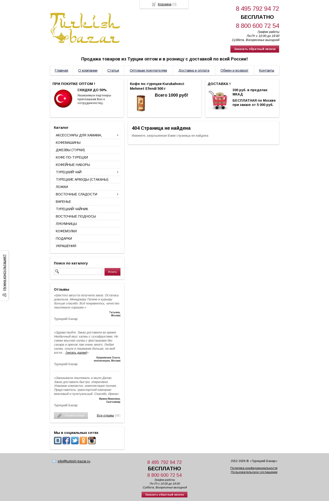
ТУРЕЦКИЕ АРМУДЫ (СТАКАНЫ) (82, 179)
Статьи (113, 70)
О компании (87, 70)
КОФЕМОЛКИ (66, 231)
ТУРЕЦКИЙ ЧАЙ (68, 172)
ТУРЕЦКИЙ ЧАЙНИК (72, 209)
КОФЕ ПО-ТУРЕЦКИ (72, 157)
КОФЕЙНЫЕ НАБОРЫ (73, 165)
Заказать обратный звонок (255, 49)
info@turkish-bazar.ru (74, 461)
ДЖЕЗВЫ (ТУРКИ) (70, 150)
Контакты (266, 70)
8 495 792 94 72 (257, 8)
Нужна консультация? (4, 272)
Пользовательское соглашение (254, 472)
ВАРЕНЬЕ (63, 201)
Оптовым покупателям (148, 70)
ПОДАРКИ (64, 238)
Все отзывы (105, 415)
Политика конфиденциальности (253, 468)
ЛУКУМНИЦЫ (66, 224)
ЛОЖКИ (62, 187)
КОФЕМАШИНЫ (68, 142)
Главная (61, 70)
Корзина (164, 4)
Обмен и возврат (234, 70)
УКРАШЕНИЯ (66, 246)
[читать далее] (76, 352)
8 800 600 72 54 (257, 25)
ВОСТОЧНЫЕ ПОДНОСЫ (76, 216)
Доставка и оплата (193, 70)
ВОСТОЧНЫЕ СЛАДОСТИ (76, 194)
